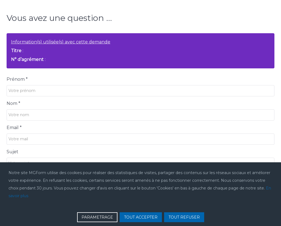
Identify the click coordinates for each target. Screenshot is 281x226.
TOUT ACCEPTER (141, 217)
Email (14, 127)
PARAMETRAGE (97, 217)
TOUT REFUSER (184, 217)
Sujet (12, 151)
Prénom (17, 79)
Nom (13, 103)
